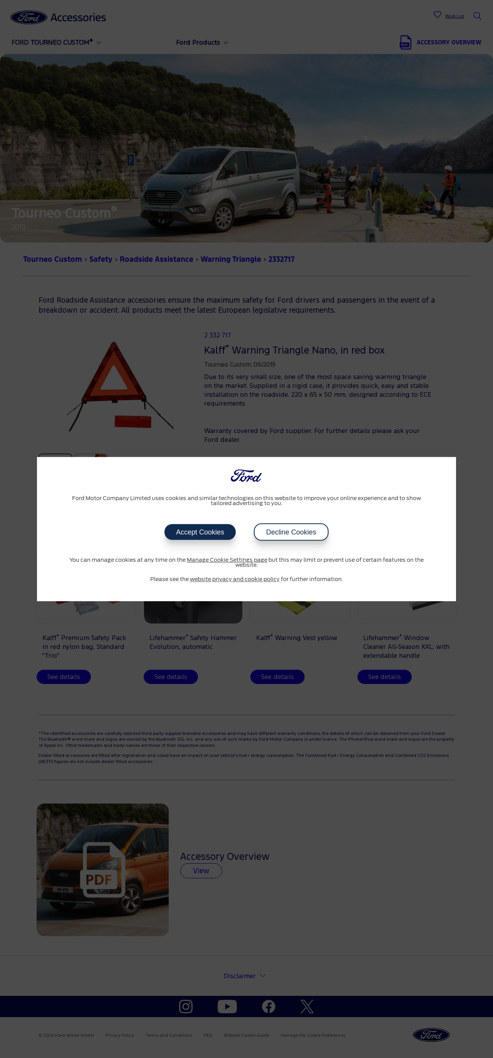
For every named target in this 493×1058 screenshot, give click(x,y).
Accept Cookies (200, 532)
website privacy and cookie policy (235, 579)
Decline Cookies (291, 532)
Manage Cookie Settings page (227, 560)
